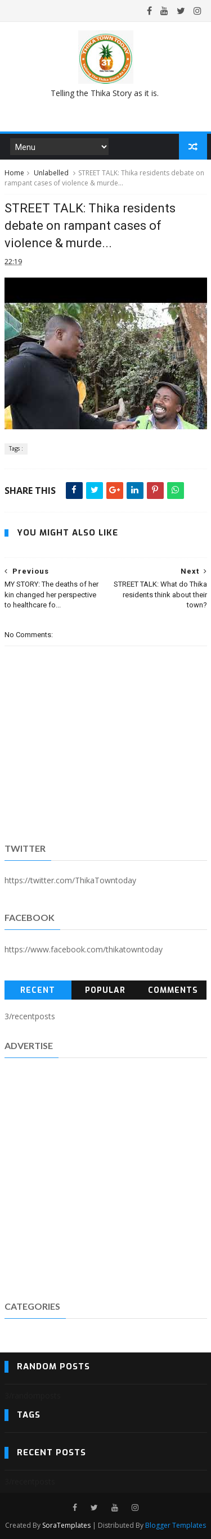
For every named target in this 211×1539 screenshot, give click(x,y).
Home (14, 173)
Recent (37, 990)
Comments (173, 990)
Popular (105, 990)
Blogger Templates (175, 1525)
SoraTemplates (66, 1525)
